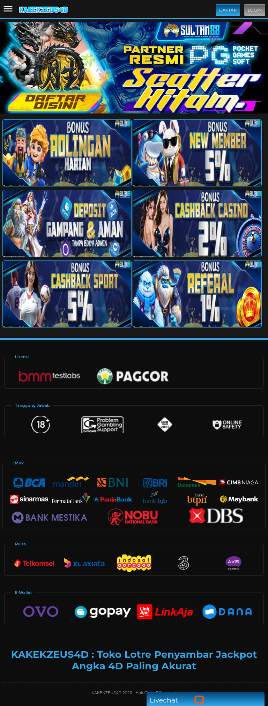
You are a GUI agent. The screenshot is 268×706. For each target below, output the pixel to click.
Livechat (177, 700)
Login (255, 10)
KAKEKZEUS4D (107, 692)
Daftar (228, 10)
